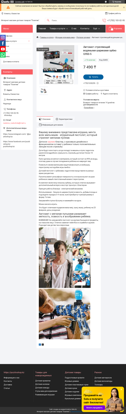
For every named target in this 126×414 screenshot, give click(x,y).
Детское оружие (83, 37)
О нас (73, 28)
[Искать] (48, 20)
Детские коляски (42, 384)
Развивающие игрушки (45, 395)
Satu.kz (74, 409)
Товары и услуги (57, 28)
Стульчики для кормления (46, 391)
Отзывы (6, 56)
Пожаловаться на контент (80, 411)
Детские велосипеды (103, 381)
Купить (95, 77)
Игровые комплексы (73, 395)
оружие (51, 141)
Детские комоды (42, 388)
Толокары (98, 385)
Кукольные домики (73, 399)
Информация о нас (11, 378)
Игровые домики (72, 381)
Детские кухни (71, 388)
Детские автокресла (103, 378)
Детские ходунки (72, 392)
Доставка (8, 385)
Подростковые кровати (74, 378)
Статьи (6, 46)
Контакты (84, 28)
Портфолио (7, 36)
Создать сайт (20, 2)
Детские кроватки (42, 381)
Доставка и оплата (11, 62)
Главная (42, 28)
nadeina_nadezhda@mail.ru (14, 123)
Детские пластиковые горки (76, 385)
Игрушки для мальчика (65, 37)
